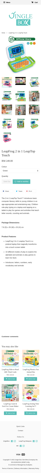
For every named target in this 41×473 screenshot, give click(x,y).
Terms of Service (7, 468)
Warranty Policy (34, 468)
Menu (6, 2)
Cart (34, 2)
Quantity (5, 176)
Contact (20, 430)
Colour (4, 167)
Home (3, 33)
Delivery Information (20, 468)
